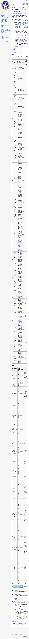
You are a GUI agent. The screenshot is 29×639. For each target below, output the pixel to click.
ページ (12, 4)
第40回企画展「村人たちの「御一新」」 (20, 347)
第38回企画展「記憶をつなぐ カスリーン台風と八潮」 (20, 319)
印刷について (3, 32)
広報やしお (21, 32)
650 (23, 79)
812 (23, 342)
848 (21, 407)
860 (21, 451)
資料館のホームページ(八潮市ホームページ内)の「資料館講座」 (21, 23)
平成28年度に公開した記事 (21, 624)
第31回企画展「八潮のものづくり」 (20, 248)
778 (23, 273)
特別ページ (4, 38)
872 (21, 471)
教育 (14, 624)
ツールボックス (5, 34)
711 (23, 138)
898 (21, 567)
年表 (2, 26)
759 (23, 234)
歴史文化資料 (3, 20)
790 (23, 293)
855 (21, 429)
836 (21, 382)
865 (21, 463)
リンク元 (3, 36)
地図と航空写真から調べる (5, 22)
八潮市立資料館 (16, 15)
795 (23, 302)
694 (23, 123)
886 (21, 514)
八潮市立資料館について (5, 25)
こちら (19, 605)
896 (21, 547)
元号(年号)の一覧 (4, 27)
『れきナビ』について (15, 634)
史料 (25, 623)
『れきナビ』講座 (18, 39)
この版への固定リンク (6, 41)
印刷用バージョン (5, 40)
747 (23, 180)
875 (21, 477)
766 (23, 254)
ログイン (26, 0)
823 (21, 375)
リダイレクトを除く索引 (18, 623)
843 (21, 393)
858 (21, 443)
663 (23, 98)
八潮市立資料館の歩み (17, 601)
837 (21, 383)
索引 (17, 621)
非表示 (18, 46)
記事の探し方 (3, 16)
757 (23, 211)
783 (23, 283)
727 (23, 147)
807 (23, 329)
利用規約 (3, 15)
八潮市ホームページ (17, 596)
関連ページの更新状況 (6, 37)
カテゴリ (14, 621)
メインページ (3, 12)
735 (23, 157)
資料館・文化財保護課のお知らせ (19, 602)
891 (21, 536)
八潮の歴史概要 (4, 19)
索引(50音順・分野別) (5, 17)
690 (23, 107)
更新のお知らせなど (5, 29)
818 (23, 357)
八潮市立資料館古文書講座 (17, 13)
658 (23, 90)
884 (21, 489)
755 (23, 202)
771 (23, 262)
